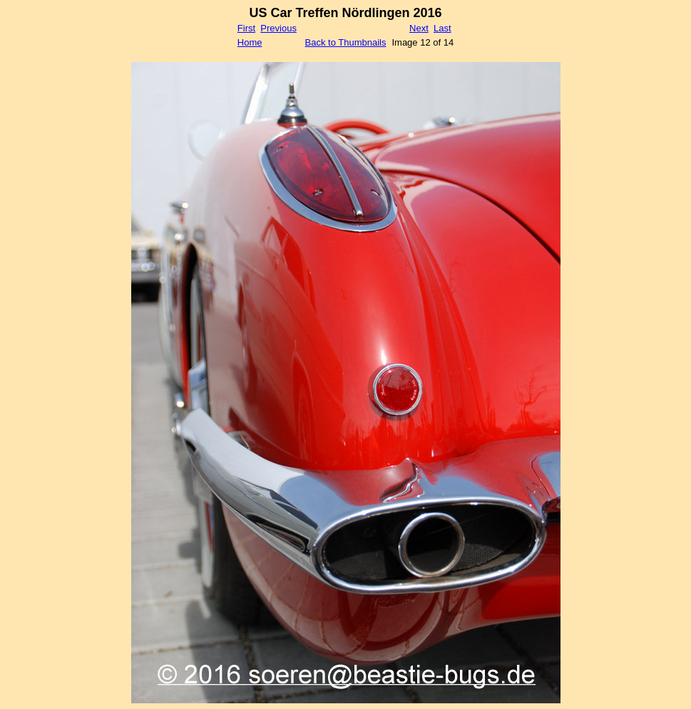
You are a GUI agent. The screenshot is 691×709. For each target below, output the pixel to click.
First (246, 28)
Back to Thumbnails (346, 42)
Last (442, 28)
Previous (278, 28)
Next (419, 28)
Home (249, 42)
